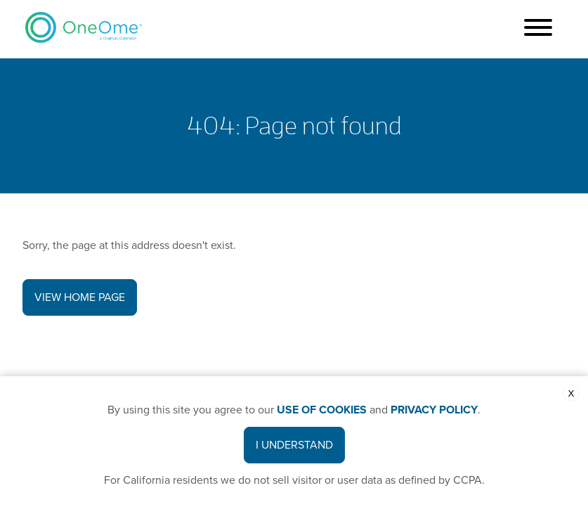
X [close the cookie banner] (571, 393)
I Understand (294, 445)
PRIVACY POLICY (434, 410)
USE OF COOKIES (322, 410)
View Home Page (79, 297)
